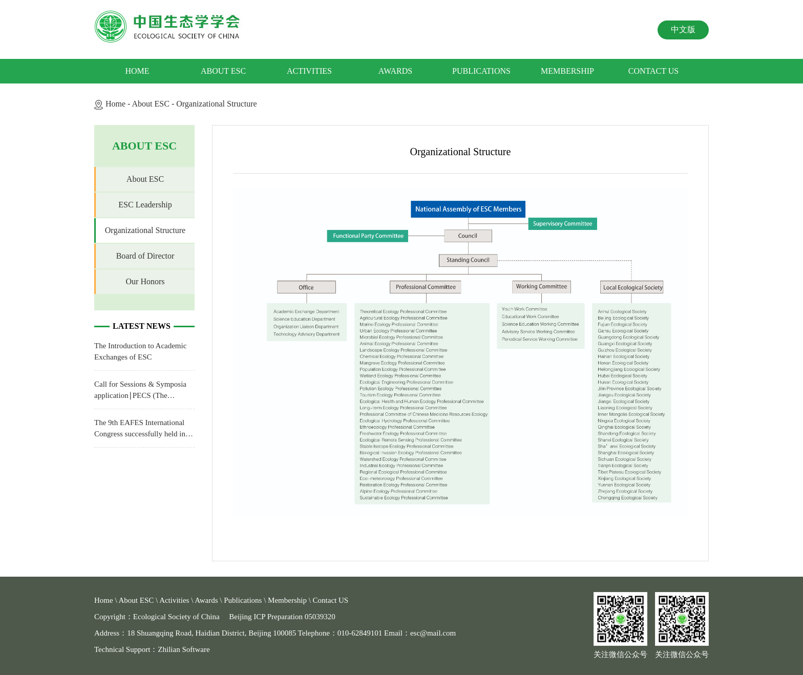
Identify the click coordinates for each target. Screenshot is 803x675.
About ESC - (154, 103)
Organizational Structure (216, 103)
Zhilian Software (183, 649)
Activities (309, 71)
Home (137, 71)
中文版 (683, 29)
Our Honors (145, 281)
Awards (395, 71)
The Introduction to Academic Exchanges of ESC (140, 351)
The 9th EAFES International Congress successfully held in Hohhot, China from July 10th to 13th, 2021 (144, 428)
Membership (567, 71)
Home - (118, 103)
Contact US (653, 71)
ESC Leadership (145, 204)
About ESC (223, 71)
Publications (481, 71)
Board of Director (145, 255)
